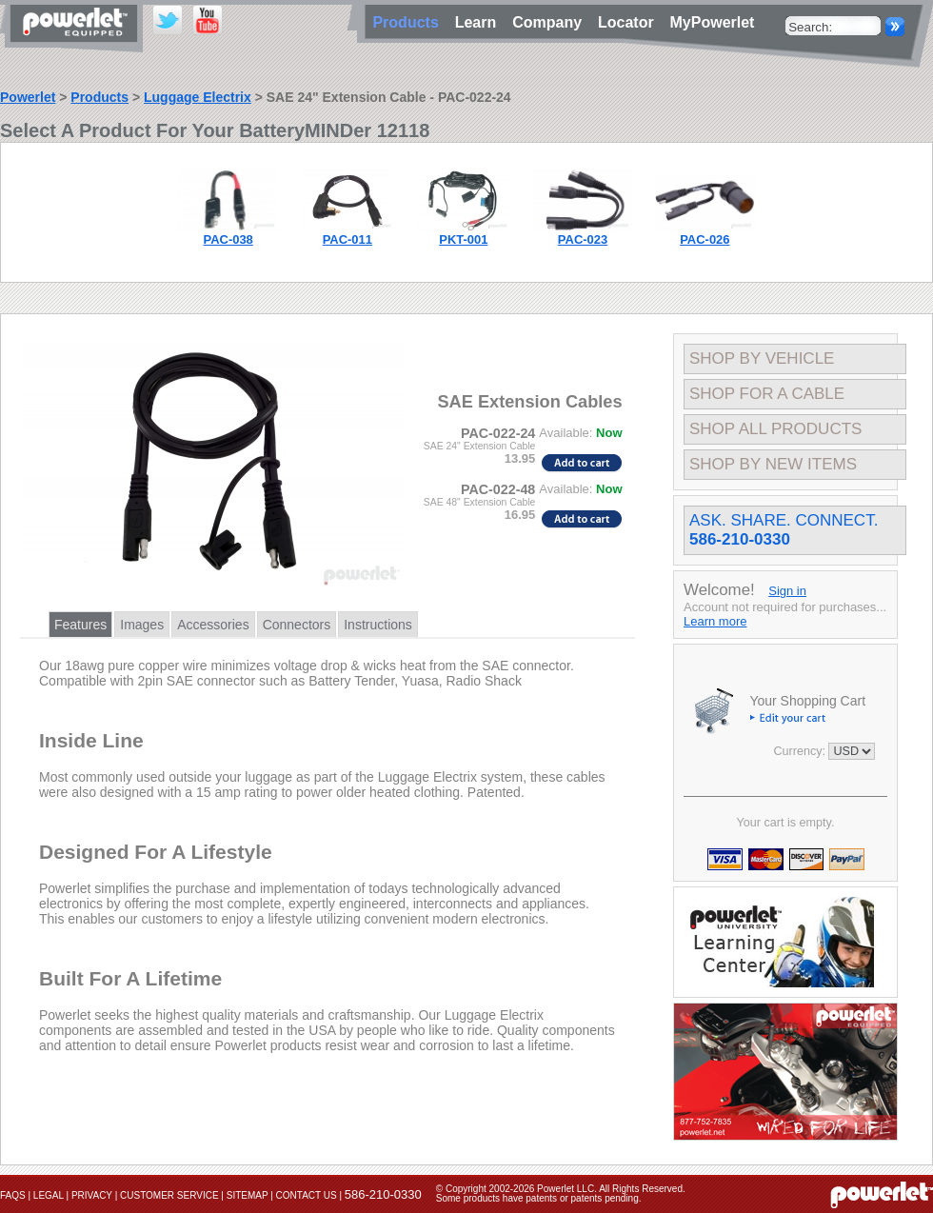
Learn (480, 22)
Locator (630, 22)
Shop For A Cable (766, 394)
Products (99, 97)
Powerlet (27, 97)
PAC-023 (582, 239)
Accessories (212, 624)
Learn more (715, 621)
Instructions (378, 624)
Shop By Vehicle (761, 358)
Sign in (787, 591)
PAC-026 (704, 239)
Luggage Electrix (197, 97)
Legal (48, 1195)
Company (551, 22)
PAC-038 (228, 239)
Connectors (297, 624)
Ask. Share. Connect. (783, 529)
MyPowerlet (712, 22)
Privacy (91, 1195)
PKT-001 (463, 239)
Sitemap (247, 1195)
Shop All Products (775, 429)
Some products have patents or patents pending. (539, 1198)
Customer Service (169, 1195)
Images (142, 624)
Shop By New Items (773, 464)
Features (80, 624)
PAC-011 (347, 239)
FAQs (13, 1195)
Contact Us (306, 1195)
